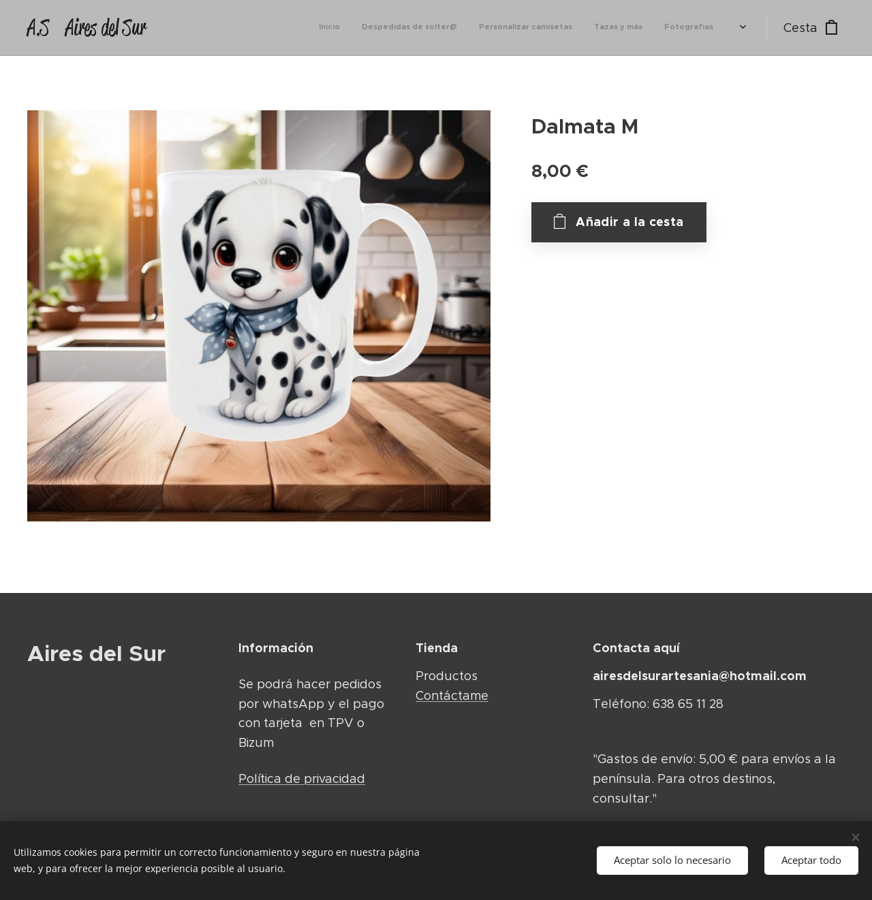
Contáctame (452, 695)
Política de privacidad (301, 778)
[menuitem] (571, 28)
